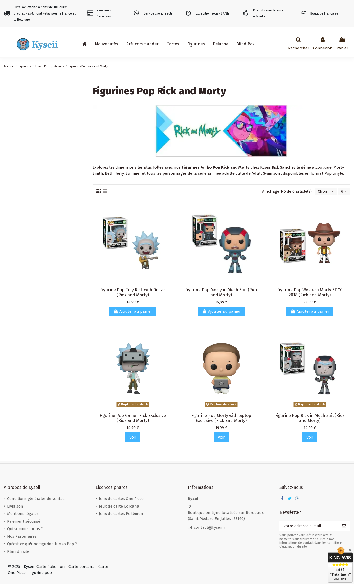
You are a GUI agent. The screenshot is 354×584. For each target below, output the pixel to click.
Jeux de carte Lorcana (119, 506)
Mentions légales (23, 513)
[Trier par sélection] (326, 191)
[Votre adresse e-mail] (308, 526)
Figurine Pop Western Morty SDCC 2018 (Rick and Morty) (309, 292)
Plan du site (18, 551)
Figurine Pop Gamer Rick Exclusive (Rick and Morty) (133, 418)
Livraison (15, 506)
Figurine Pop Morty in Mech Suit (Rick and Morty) (221, 292)
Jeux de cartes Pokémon (121, 513)
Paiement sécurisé (23, 521)
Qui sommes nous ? (25, 528)
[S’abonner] (344, 526)
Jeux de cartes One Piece (121, 498)
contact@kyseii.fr (209, 527)
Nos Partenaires (21, 536)
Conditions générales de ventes (36, 498)
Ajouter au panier (132, 311)
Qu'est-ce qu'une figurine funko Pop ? (42, 543)
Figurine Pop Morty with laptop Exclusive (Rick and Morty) (221, 418)
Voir (132, 437)
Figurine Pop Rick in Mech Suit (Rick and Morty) (309, 418)
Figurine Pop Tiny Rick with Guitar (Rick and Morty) (132, 292)
